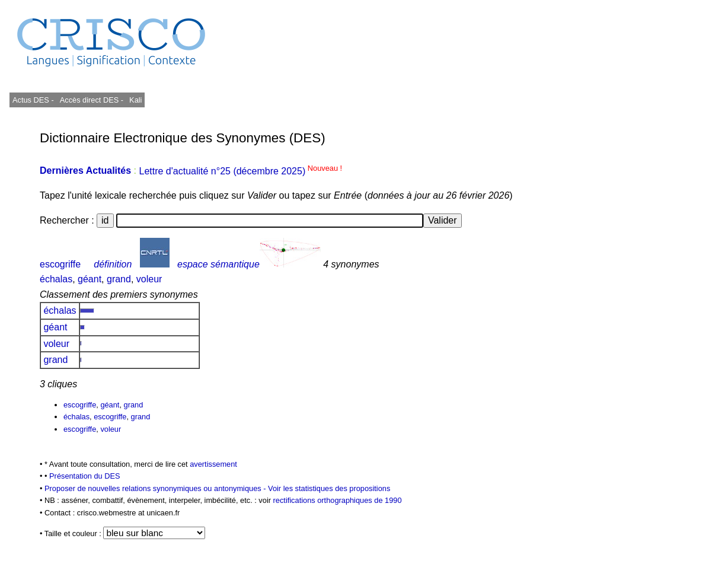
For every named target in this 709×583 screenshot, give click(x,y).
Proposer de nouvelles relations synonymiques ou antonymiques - (156, 488)
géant (89, 279)
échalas (56, 279)
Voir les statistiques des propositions (329, 488)
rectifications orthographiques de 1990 (337, 500)
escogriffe (60, 264)
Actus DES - (33, 99)
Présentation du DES (84, 476)
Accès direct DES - (91, 99)
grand (119, 279)
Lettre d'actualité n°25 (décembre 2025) (240, 171)
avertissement (213, 464)
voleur (149, 279)
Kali (135, 99)
